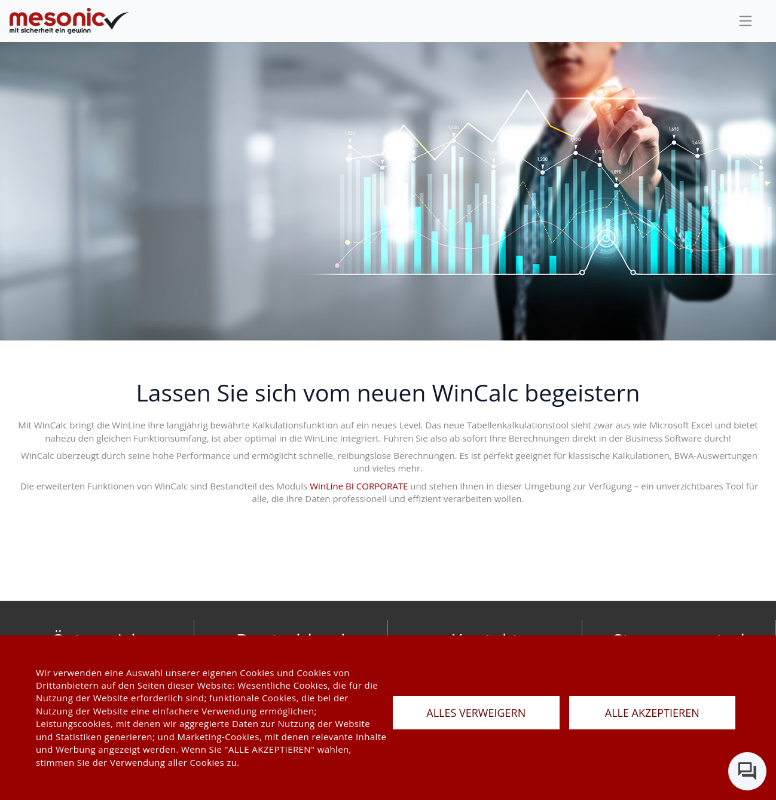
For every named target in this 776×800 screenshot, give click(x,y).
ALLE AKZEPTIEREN (652, 712)
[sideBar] (745, 21)
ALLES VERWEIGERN (476, 712)
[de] (69, 21)
